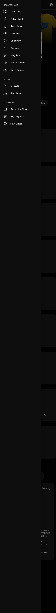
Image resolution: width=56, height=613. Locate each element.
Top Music (13, 26)
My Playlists (14, 116)
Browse (11, 86)
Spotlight (12, 40)
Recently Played (16, 109)
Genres (11, 48)
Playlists (12, 55)
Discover (12, 11)
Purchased (13, 93)
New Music (13, 18)
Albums (12, 33)
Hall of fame (14, 62)
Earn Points (14, 70)
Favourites (12, 124)
